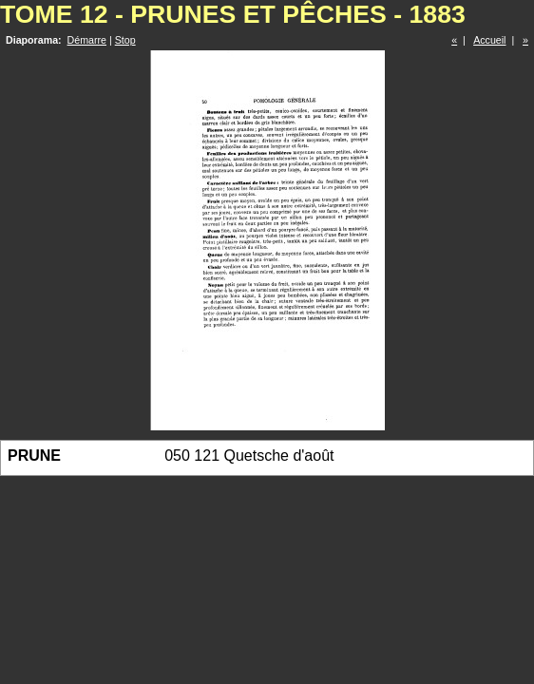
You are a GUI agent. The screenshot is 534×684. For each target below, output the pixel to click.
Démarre (86, 40)
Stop (125, 40)
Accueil (489, 40)
